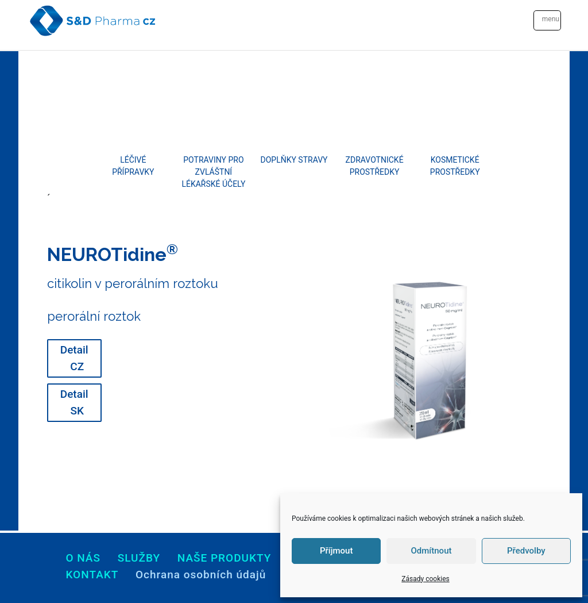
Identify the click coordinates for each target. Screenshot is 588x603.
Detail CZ (74, 358)
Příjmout (336, 551)
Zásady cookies (425, 579)
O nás (82, 557)
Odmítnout (431, 551)
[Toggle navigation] (547, 20)
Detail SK (74, 402)
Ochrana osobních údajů (201, 574)
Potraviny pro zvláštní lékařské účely (213, 172)
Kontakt (91, 574)
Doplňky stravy (294, 159)
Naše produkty (224, 557)
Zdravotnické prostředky (375, 165)
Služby (139, 557)
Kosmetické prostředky (455, 165)
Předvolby (526, 551)
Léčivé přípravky (133, 165)
